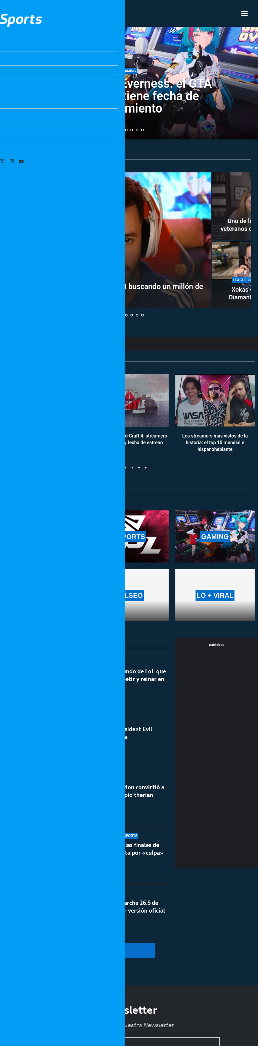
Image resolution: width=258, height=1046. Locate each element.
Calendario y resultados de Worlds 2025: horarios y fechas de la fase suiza (43, 442)
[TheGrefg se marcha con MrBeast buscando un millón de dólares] (109, 240)
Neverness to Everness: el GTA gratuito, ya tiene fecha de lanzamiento (129, 96)
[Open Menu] (244, 13)
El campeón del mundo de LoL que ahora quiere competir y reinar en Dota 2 (121, 683)
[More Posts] (87, 950)
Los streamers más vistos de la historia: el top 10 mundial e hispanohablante (215, 442)
